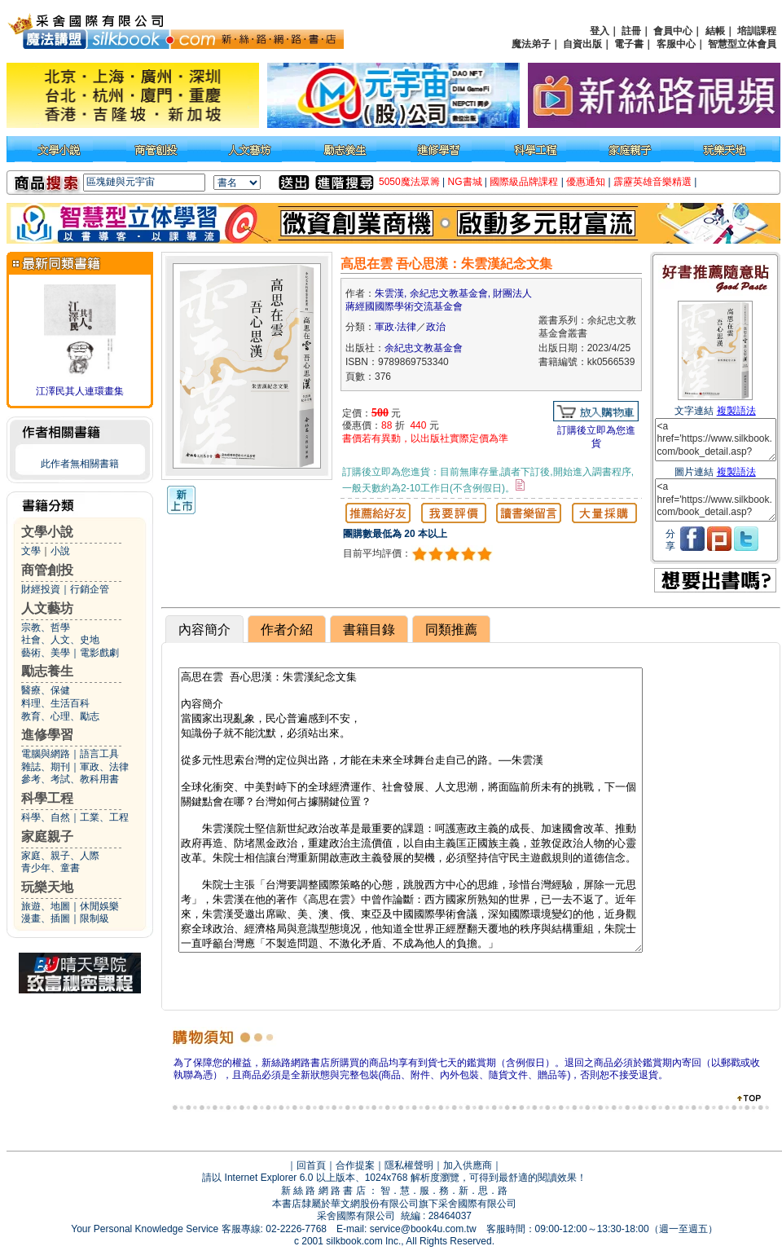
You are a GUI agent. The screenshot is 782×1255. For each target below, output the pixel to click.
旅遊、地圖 (45, 906)
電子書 (629, 44)
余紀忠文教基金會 (423, 348)
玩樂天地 (47, 887)
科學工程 (47, 798)
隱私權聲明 (408, 1165)
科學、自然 (45, 817)
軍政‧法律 (395, 326)
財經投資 (40, 589)
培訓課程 (756, 31)
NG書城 (465, 181)
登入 (599, 31)
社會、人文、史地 (60, 639)
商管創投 (47, 570)
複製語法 (736, 410)
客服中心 (676, 44)
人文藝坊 (47, 608)
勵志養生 (47, 671)
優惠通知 (585, 181)
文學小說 (47, 532)
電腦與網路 (45, 754)
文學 (31, 551)
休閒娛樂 (99, 906)
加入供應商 (467, 1165)
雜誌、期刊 (45, 767)
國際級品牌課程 (524, 181)
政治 (436, 326)
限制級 (94, 918)
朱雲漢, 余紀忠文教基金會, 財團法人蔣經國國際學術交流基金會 (438, 300)
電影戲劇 (99, 652)
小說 (60, 551)
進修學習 (47, 735)
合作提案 (355, 1165)
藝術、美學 (45, 652)
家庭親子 (47, 836)
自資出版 (582, 44)
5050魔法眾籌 (409, 181)
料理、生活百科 (55, 703)
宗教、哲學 (45, 627)
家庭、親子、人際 (60, 855)
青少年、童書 (50, 868)
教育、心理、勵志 (60, 716)
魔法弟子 (531, 44)
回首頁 (311, 1165)
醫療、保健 (45, 690)
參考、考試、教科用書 (70, 779)
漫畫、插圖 (45, 918)
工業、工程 (104, 817)
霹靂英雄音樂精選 (652, 181)
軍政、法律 (104, 767)
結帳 (715, 31)
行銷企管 (89, 589)
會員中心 (672, 31)
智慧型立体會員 (742, 44)
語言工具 (99, 754)
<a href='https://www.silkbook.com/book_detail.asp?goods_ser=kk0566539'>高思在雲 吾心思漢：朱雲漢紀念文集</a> (715, 439)
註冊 (631, 31)
